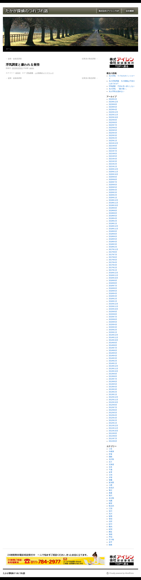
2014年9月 (113, 343)
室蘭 (110, 480)
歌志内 (111, 506)
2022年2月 (113, 138)
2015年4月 (113, 325)
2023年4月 (113, 110)
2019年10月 (113, 205)
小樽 (110, 485)
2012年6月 (113, 410)
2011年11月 (113, 428)
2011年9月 (113, 433)
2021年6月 (113, 154)
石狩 (110, 521)
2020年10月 (113, 174)
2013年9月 (113, 374)
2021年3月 (113, 161)
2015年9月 (113, 312)
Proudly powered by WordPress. (121, 573)
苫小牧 (111, 540)
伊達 (110, 454)
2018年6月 (113, 236)
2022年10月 (113, 117)
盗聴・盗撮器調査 (14, 59)
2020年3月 (113, 192)
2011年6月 (113, 441)
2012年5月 (113, 413)
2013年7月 (113, 379)
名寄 (110, 472)
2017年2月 (113, 268)
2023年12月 (113, 102)
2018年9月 (113, 231)
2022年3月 (113, 135)
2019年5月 (113, 216)
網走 (110, 532)
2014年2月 (113, 361)
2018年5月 (113, 239)
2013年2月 (113, 392)
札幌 (110, 501)
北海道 (111, 464)
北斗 (110, 462)
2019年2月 (113, 221)
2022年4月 (113, 133)
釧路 (110, 545)
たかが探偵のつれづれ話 (14, 573)
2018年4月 (113, 242)
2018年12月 (113, 226)
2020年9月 (113, 177)
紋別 (110, 529)
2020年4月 (113, 190)
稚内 (110, 527)
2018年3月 (113, 244)
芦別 (110, 537)
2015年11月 (113, 306)
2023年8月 (113, 104)
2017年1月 (113, 270)
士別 (110, 475)
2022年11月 (113, 115)
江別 (110, 508)
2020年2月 (113, 195)
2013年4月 (113, 387)
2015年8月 (113, 314)
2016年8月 (113, 283)
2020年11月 (113, 172)
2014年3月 (113, 358)
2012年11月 (113, 400)
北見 (110, 467)
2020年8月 (113, 179)
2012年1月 (113, 423)
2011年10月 (113, 431)
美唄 (110, 534)
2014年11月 (113, 337)
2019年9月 (113, 208)
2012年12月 (113, 397)
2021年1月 (113, 167)
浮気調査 (29, 73)
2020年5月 (113, 187)
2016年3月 (113, 296)
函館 (110, 457)
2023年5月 (113, 107)
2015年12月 (113, 304)
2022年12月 (113, 112)
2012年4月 (113, 415)
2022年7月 (113, 125)
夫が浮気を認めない (116, 91)
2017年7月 (113, 255)
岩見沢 (18, 73)
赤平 (110, 542)
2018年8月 (113, 234)
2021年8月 (113, 148)
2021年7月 (113, 151)
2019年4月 (113, 218)
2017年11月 (113, 249)
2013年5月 (113, 384)
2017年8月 (113, 252)
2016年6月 (113, 288)
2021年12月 (113, 143)
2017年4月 (113, 262)
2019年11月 (113, 203)
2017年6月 (113, 257)
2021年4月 (113, 159)
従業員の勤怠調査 (90, 59)
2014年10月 (113, 340)
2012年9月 (113, 405)
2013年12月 (113, 366)
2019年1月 (113, 224)
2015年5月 (113, 322)
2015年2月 (113, 330)
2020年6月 (113, 185)
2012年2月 (113, 420)
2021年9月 (113, 146)
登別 (110, 519)
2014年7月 (113, 348)
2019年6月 (113, 213)
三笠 (110, 449)
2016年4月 (113, 293)
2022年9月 (113, 120)
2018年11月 (113, 229)
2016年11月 (113, 275)
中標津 (111, 451)
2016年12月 (113, 273)
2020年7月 (113, 182)
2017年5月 (113, 260)
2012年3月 (113, 418)
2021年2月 (113, 164)
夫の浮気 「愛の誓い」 (118, 89)
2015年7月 (113, 317)
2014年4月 (113, 356)
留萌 (110, 516)
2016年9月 (113, 280)
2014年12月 (113, 335)
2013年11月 (113, 369)
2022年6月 (113, 128)
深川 (110, 511)
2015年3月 (113, 327)
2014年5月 (113, 353)
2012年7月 (113, 407)
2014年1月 (113, 363)
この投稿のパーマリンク (44, 73)
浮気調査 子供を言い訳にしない (122, 86)
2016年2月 (113, 299)
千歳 (110, 470)
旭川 (110, 496)
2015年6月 (113, 319)
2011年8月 (113, 436)
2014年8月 (113, 345)
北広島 (111, 459)
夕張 (110, 477)
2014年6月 (113, 350)
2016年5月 (113, 291)
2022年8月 (113, 122)
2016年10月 (113, 278)
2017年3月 (113, 265)
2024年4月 (113, 99)
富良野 (111, 483)
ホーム (9, 49)
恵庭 (110, 493)
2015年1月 (113, 332)
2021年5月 (113, 156)
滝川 (110, 514)
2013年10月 (113, 371)
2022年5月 (113, 130)
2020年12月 (113, 169)
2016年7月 (113, 286)
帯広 (110, 490)
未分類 (111, 498)
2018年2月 (113, 247)
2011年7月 (113, 439)
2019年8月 (113, 211)
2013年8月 (113, 376)
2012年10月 (113, 402)
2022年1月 (113, 141)
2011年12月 (113, 426)
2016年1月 (113, 301)
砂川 (110, 524)
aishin (31, 68)
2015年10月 (113, 309)
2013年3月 (113, 389)
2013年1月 (113, 394)
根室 (110, 503)
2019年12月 (113, 200)
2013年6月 (113, 382)
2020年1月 (113, 198)
